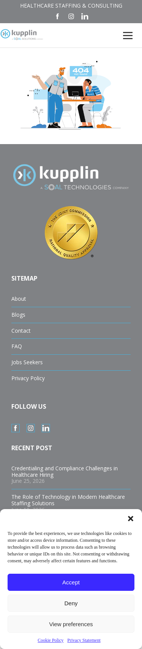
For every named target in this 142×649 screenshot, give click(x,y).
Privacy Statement (84, 640)
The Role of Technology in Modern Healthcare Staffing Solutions (68, 500)
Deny (71, 603)
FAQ (16, 346)
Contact (21, 330)
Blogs (18, 314)
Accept (71, 582)
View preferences (71, 624)
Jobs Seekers (27, 362)
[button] (130, 518)
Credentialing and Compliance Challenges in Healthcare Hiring (64, 471)
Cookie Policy (51, 640)
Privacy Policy (28, 378)
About (18, 298)
